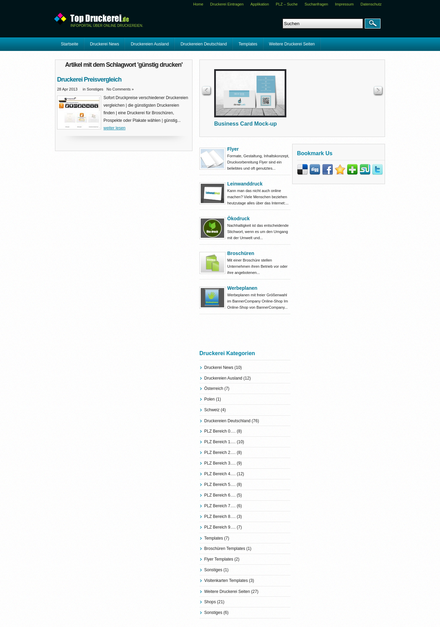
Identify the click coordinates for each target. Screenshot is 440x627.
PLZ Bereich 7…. (219, 505)
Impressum (344, 4)
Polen (209, 399)
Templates (248, 44)
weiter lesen (114, 128)
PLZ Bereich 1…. (219, 441)
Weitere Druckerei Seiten (292, 44)
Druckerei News (104, 44)
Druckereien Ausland (150, 44)
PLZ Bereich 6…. (219, 495)
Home (198, 4)
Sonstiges (95, 89)
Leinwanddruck (245, 184)
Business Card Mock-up (245, 124)
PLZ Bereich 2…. (219, 452)
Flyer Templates (218, 559)
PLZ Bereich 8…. (219, 516)
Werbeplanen (242, 288)
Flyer (233, 149)
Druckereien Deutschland (203, 44)
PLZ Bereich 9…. (219, 527)
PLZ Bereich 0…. (219, 431)
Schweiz (212, 409)
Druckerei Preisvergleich (89, 79)
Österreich (213, 388)
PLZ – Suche (287, 4)
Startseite (69, 44)
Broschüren (240, 253)
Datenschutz (371, 4)
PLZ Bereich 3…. (219, 463)
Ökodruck (238, 218)
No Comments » (120, 89)
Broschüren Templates (224, 548)
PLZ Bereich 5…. (219, 484)
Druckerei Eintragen (226, 4)
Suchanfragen (316, 4)
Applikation (260, 4)
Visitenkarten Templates (226, 580)
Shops (210, 601)
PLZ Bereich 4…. (219, 473)
